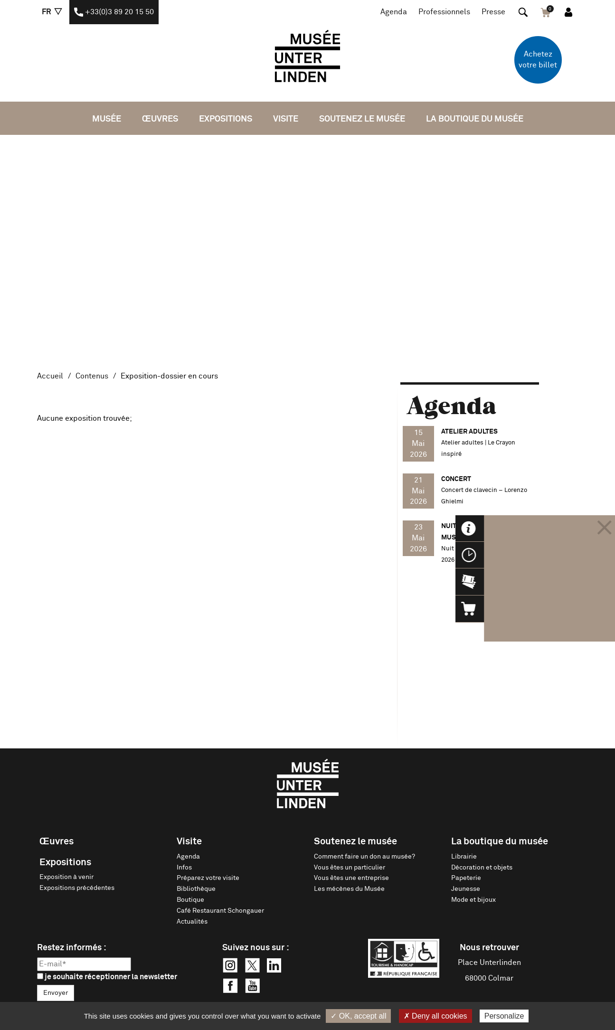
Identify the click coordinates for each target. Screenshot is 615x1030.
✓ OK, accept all (358, 1016)
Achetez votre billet (538, 59)
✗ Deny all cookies (435, 1016)
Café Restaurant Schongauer (220, 910)
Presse (493, 12)
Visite (285, 119)
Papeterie (466, 878)
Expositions (225, 119)
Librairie (464, 856)
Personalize (504, 1016)
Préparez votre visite (208, 878)
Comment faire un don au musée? (364, 856)
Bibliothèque (196, 889)
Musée (106, 119)
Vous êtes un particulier (349, 867)
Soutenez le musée (362, 119)
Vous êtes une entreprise (351, 878)
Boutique (190, 900)
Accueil (50, 376)
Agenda (393, 12)
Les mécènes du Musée (349, 889)
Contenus (92, 376)
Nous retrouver (489, 948)
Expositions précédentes (76, 888)
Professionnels (444, 12)
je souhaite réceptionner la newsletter (107, 977)
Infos (184, 867)
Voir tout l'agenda (501, 596)
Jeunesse (465, 889)
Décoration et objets (481, 867)
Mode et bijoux (473, 900)
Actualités (192, 921)
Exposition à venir (66, 877)
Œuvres (160, 119)
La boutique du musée (474, 119)
